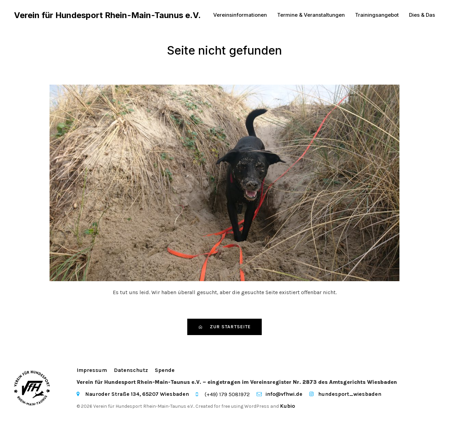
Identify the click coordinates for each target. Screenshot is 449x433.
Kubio (287, 406)
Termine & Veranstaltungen (311, 15)
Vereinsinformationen (240, 15)
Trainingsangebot (377, 15)
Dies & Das (422, 15)
